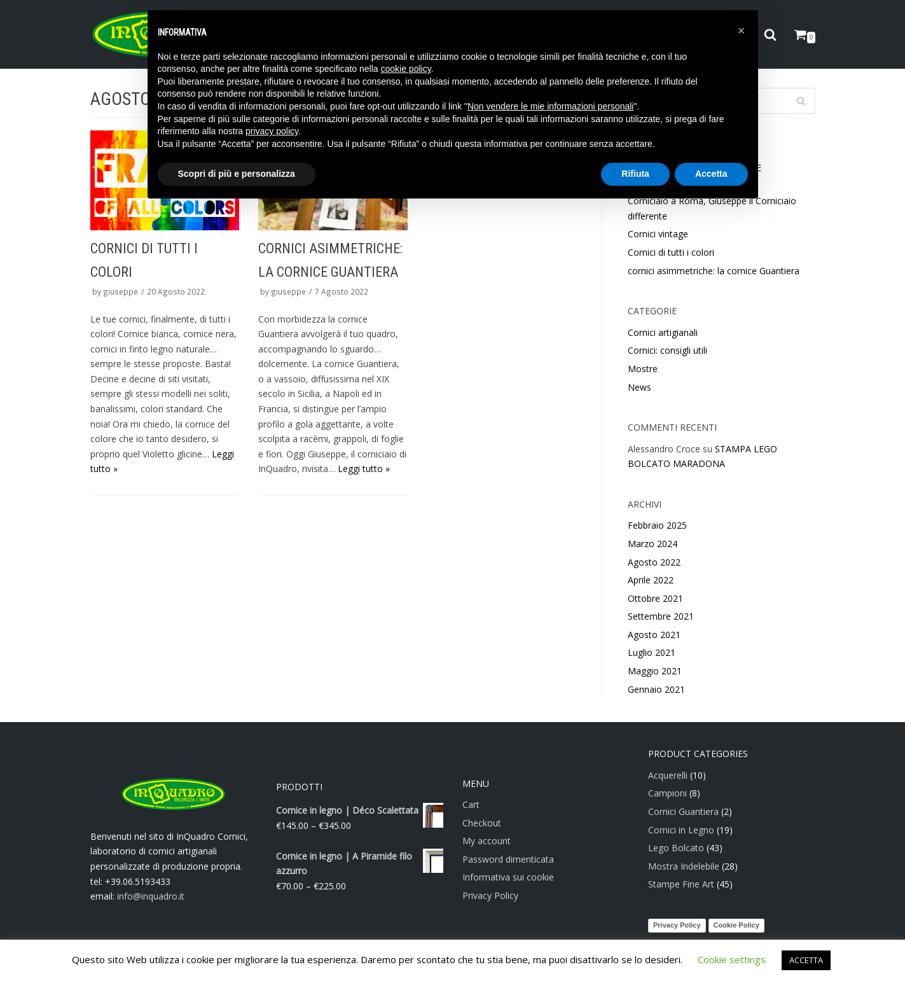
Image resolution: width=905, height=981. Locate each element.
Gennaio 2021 (656, 689)
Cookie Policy (736, 925)
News (639, 387)
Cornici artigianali (663, 332)
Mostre (643, 369)
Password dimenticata (508, 859)
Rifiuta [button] (635, 174)
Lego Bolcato (676, 848)
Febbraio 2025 (657, 525)
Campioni (667, 793)
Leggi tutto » (364, 469)
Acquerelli (667, 775)
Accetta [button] (711, 174)
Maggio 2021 (655, 671)
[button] (741, 30)
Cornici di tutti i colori (671, 252)
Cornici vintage (658, 234)
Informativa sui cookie (508, 877)
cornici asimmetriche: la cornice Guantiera (713, 271)
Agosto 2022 (654, 562)
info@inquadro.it (150, 896)
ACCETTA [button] (806, 960)
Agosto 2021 (654, 635)
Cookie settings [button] (732, 959)
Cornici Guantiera (683, 811)
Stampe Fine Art (681, 884)
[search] (770, 34)
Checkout (481, 823)
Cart (471, 804)
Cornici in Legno (681, 830)
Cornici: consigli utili (667, 350)
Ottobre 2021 (655, 598)
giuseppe (120, 291)
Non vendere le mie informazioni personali (550, 106)
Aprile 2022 (651, 580)
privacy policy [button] (271, 131)
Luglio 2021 (651, 652)
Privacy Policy (490, 895)
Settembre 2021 (661, 616)
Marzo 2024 (652, 544)
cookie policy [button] (405, 69)
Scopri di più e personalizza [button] (236, 174)
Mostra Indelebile (683, 866)
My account (486, 841)
